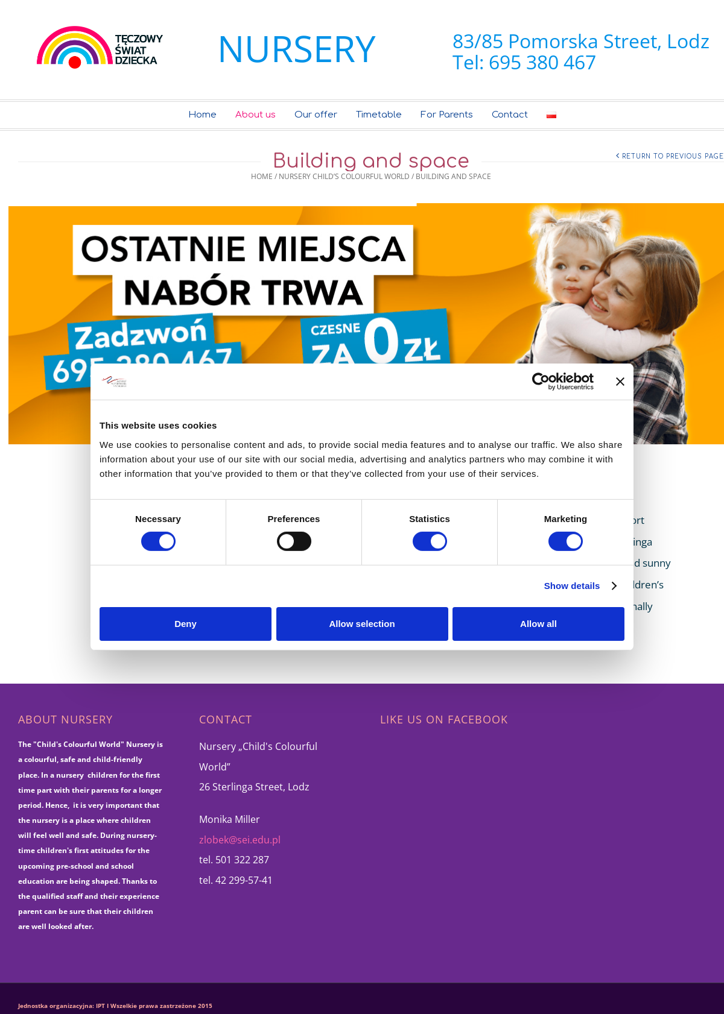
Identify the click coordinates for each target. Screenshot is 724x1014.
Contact (510, 115)
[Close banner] (620, 381)
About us (255, 115)
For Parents (447, 115)
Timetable (379, 115)
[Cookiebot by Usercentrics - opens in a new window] (541, 382)
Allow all (538, 624)
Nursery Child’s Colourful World (344, 176)
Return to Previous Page (673, 156)
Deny (185, 624)
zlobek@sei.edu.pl (240, 839)
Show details (572, 586)
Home (202, 115)
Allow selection (362, 624)
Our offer (315, 115)
